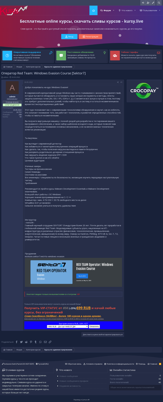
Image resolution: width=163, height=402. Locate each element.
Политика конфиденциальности (120, 364)
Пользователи (150, 10)
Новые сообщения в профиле (73, 381)
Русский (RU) (42, 364)
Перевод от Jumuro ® (81, 400)
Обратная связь (75, 364)
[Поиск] (159, 3)
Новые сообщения (68, 376)
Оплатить (94, 326)
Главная (93, 10)
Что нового (127, 10)
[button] (113, 10)
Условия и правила (94, 364)
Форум (107, 10)
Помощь (142, 364)
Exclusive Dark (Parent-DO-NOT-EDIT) (18, 364)
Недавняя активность (70, 386)
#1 (122, 82)
